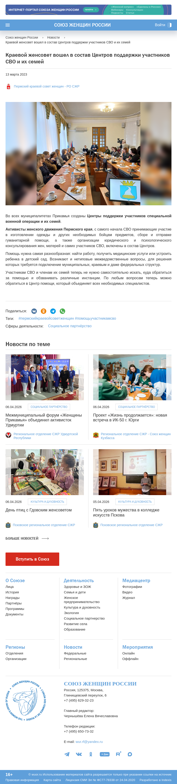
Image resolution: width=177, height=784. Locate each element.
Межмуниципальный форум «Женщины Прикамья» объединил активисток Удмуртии (44, 420)
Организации (16, 659)
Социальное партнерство (84, 618)
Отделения (14, 653)
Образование (74, 629)
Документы (14, 614)
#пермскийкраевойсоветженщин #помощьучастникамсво (67, 318)
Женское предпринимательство (82, 600)
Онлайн (128, 653)
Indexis (166, 780)
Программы (15, 609)
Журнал (128, 598)
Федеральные (75, 653)
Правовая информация (22, 780)
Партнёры (14, 603)
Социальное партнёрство (69, 326)
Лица (10, 587)
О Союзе (15, 581)
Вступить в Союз (32, 559)
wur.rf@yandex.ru (89, 742)
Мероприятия (137, 647)
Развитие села (75, 624)
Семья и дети (75, 592)
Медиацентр (136, 581)
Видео (127, 592)
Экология (71, 613)
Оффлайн (130, 659)
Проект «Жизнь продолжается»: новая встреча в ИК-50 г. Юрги (130, 418)
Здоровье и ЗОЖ (77, 587)
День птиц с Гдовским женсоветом (39, 510)
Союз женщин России (82, 25)
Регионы (15, 647)
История (12, 592)
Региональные (75, 659)
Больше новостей (27, 538)
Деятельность (79, 581)
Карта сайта (52, 780)
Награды (13, 598)
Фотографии (132, 587)
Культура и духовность (47, 502)
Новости (73, 647)
